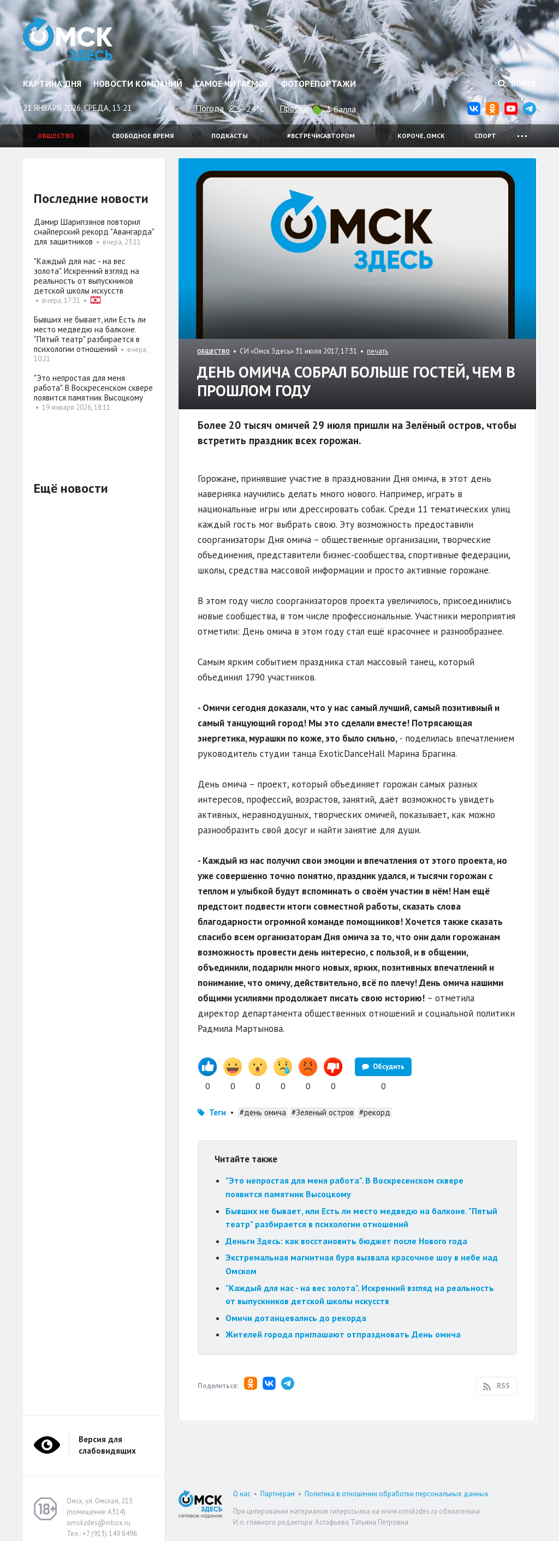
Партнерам (277, 1493)
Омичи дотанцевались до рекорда (295, 1317)
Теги (217, 1112)
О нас (242, 1493)
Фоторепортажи (318, 83)
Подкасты (229, 136)
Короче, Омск (421, 136)
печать (377, 351)
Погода (209, 108)
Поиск (517, 83)
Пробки (294, 108)
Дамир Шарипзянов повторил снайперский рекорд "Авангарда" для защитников (94, 232)
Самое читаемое (232, 83)
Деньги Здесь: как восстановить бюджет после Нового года (346, 1240)
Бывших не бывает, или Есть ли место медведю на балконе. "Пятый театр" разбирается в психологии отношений (90, 334)
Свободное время (143, 136)
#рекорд (374, 1112)
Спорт (485, 136)
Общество (56, 136)
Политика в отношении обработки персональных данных (397, 1493)
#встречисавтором (321, 136)
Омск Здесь (68, 39)
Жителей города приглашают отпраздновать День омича (343, 1334)
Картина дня (52, 83)
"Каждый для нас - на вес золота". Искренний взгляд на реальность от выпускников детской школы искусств (86, 276)
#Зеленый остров (323, 1112)
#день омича (263, 1112)
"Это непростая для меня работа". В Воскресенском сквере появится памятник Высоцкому (93, 388)
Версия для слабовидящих (107, 1445)
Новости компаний (137, 83)
